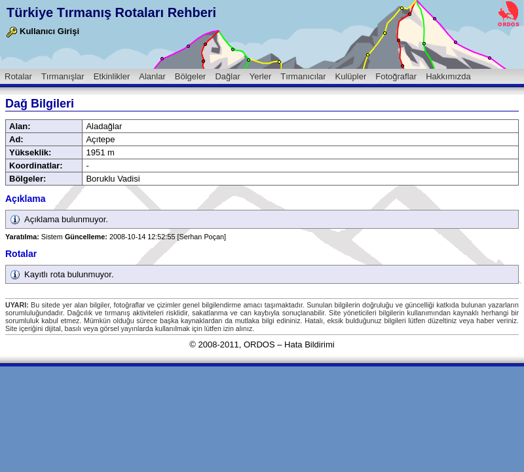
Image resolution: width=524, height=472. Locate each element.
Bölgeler (190, 76)
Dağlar (227, 76)
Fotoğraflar (396, 76)
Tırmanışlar (62, 76)
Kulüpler (351, 76)
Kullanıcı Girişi (43, 31)
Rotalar (18, 76)
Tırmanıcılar (303, 76)
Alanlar (152, 76)
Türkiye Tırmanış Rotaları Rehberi (111, 12)
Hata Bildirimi (309, 344)
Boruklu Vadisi (113, 179)
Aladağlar (104, 126)
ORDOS (259, 344)
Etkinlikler (112, 76)
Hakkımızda (448, 76)
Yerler (260, 76)
